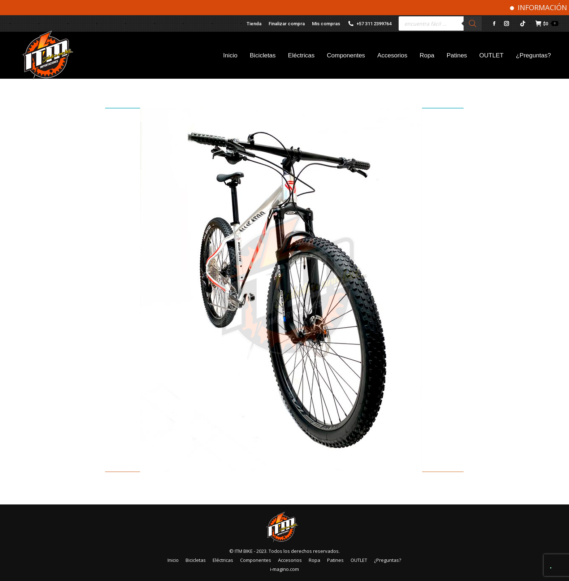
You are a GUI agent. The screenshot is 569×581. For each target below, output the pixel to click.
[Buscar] (473, 23)
